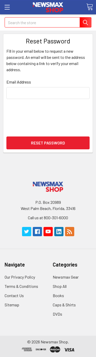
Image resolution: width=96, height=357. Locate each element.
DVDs (57, 314)
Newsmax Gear (66, 276)
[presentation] (48, 117)
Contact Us (14, 295)
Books (58, 295)
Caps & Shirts (64, 304)
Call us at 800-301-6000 (48, 217)
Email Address (18, 81)
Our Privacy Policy (20, 276)
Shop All (60, 286)
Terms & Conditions (21, 286)
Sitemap (12, 304)
